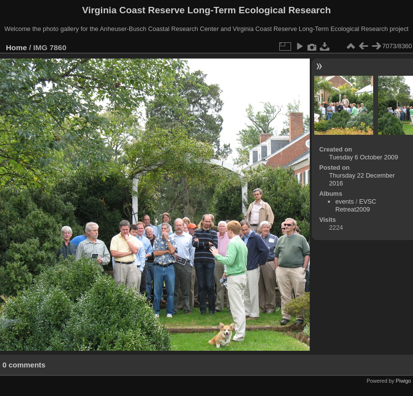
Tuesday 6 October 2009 (363, 157)
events (344, 201)
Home (16, 47)
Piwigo (403, 381)
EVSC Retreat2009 (355, 205)
